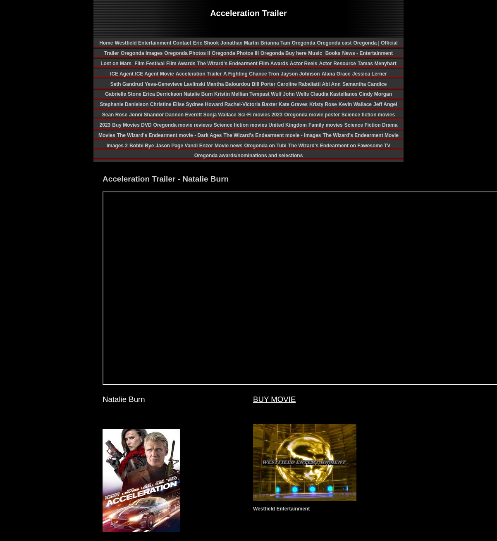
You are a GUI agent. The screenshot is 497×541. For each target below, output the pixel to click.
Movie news (228, 146)
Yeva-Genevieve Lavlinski (175, 84)
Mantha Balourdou (228, 84)
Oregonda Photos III (235, 53)
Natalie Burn (199, 94)
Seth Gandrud (126, 84)
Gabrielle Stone (124, 94)
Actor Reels (304, 63)
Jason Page (169, 146)
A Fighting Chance (245, 74)
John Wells (296, 94)
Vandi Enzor (198, 146)
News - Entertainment (367, 53)
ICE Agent (122, 74)
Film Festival (149, 63)
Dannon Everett (184, 115)
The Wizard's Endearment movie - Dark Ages (169, 135)
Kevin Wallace (355, 104)
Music (315, 53)
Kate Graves (293, 104)
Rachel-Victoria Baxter (252, 104)
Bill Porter (263, 84)
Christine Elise (168, 104)
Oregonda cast (334, 43)
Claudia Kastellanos (335, 94)
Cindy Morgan (375, 94)
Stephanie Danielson (125, 104)
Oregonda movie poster (312, 115)
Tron (273, 74)
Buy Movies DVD (131, 125)
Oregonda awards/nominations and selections (248, 155)
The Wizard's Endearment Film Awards (242, 63)
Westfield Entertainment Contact (153, 43)
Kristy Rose (323, 104)
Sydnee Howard (205, 104)
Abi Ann (331, 84)
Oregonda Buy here (283, 53)
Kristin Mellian (231, 94)
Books (333, 53)
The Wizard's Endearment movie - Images (272, 135)
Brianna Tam (275, 43)
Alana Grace (336, 74)
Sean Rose (114, 115)
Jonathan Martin (239, 43)
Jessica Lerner (369, 74)
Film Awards (181, 63)
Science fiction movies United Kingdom (260, 125)
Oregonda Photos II (187, 53)
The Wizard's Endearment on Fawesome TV (339, 146)
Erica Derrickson (163, 94)
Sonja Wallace (219, 115)
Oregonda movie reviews (182, 125)
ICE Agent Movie (154, 74)
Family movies (325, 125)
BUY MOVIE (274, 399)
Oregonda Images (141, 53)
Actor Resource (337, 63)
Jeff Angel (385, 104)
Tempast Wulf (266, 94)
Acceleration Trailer (199, 74)
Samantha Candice (364, 84)
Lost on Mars (115, 63)
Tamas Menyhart (377, 63)
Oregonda (303, 43)
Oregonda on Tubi (265, 146)
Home (106, 43)
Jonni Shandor (147, 115)
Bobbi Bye (141, 146)
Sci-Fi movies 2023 (260, 115)
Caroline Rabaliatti (299, 84)
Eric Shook (206, 43)
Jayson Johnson (300, 74)
